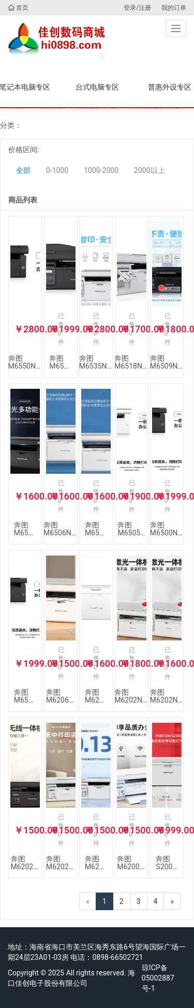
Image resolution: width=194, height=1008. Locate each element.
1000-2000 (101, 170)
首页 (18, 7)
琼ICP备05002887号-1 (158, 977)
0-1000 (57, 170)
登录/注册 (137, 7)
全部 (23, 170)
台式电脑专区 (97, 87)
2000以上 (149, 170)
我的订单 (173, 7)
